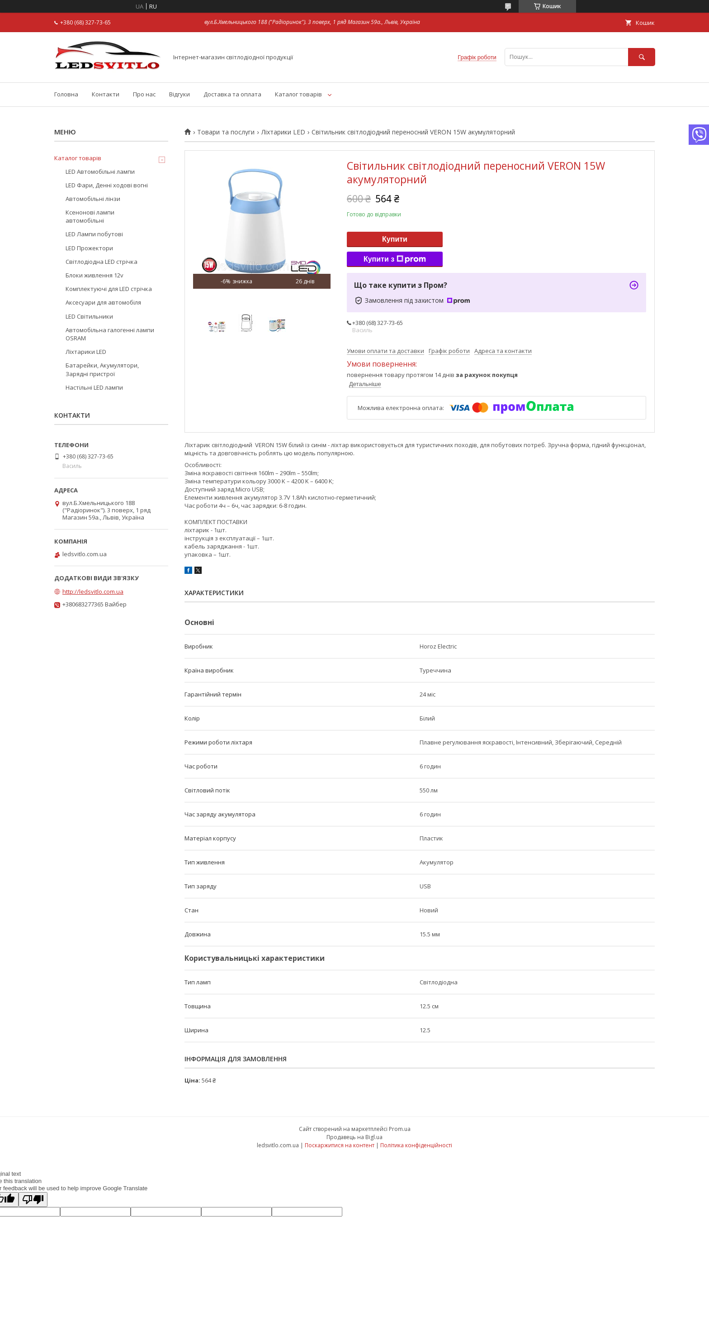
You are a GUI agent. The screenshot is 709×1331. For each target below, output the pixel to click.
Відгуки (179, 94)
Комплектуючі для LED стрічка (109, 289)
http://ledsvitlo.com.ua (92, 591)
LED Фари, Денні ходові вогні (107, 185)
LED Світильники (89, 316)
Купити (394, 239)
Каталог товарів (298, 94)
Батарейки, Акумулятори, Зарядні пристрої (102, 369)
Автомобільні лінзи (93, 199)
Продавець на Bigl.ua (354, 1137)
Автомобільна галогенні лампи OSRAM (110, 334)
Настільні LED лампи (94, 387)
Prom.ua (400, 1129)
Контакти (105, 94)
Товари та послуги (226, 132)
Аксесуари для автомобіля (103, 302)
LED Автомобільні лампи (100, 171)
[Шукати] (641, 57)
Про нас (144, 94)
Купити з (395, 259)
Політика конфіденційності (416, 1145)
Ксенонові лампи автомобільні (90, 216)
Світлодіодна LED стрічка (101, 262)
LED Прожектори (89, 248)
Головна (66, 94)
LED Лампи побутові (94, 234)
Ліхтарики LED (283, 132)
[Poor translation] (33, 1199)
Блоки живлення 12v (94, 275)
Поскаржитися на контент (339, 1145)
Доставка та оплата (232, 94)
